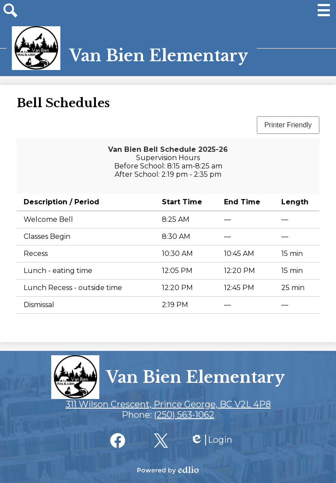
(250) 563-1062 (184, 415)
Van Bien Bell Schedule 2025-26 (168, 149)
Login (211, 439)
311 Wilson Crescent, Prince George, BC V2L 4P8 (168, 404)
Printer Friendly (288, 125)
